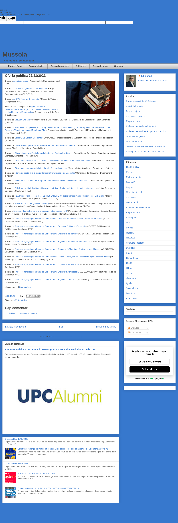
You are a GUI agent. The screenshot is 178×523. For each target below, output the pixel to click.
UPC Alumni (132, 202)
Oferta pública (25, 287)
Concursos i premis (135, 116)
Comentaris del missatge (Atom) (67, 336)
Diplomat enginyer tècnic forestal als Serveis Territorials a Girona (43, 153)
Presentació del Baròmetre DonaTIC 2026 (36, 473)
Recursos (130, 237)
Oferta (129, 263)
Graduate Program (135, 243)
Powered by (149, 378)
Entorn (129, 253)
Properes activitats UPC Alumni (141, 101)
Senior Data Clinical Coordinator (29, 138)
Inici (61, 326)
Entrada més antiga (105, 326)
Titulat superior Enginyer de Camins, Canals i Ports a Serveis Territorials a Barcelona (52, 160)
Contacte (118, 66)
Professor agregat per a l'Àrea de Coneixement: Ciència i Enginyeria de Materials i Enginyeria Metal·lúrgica (62, 257)
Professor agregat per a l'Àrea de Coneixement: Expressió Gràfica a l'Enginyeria (50, 226)
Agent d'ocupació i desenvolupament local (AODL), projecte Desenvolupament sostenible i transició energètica (31, 109)
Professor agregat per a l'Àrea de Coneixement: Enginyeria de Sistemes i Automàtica (52, 241)
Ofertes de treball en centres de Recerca (145, 146)
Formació (130, 182)
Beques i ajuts (133, 111)
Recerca (130, 172)
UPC (128, 222)
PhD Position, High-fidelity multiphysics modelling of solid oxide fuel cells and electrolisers (54, 188)
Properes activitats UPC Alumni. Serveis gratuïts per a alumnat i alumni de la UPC (50, 349)
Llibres (129, 268)
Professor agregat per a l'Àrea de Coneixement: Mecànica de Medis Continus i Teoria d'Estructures (59, 219)
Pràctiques (131, 217)
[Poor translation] (11, 18)
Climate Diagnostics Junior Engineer (31, 88)
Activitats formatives (135, 106)
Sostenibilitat (132, 288)
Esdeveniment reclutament (139, 207)
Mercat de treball (134, 141)
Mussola (14, 54)
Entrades (133, 328)
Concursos (131, 197)
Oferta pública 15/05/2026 (16, 463)
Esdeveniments (133, 177)
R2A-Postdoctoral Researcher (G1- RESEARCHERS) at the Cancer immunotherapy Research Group (60, 196)
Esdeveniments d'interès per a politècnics (146, 131)
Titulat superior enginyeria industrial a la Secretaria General (41, 168)
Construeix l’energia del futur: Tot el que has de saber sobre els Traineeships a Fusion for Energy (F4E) (63, 449)
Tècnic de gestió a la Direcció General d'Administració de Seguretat (45, 173)
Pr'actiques (131, 298)
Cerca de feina (100, 66)
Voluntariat (131, 278)
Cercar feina (132, 258)
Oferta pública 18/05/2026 (16, 439)
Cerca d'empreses (60, 66)
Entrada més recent (15, 326)
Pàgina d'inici (15, 66)
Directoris (130, 293)
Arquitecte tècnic (20, 81)
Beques (129, 187)
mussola (130, 273)
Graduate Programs (135, 136)
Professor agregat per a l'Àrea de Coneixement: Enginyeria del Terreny (46, 234)
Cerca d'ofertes (36, 66)
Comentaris (134, 332)
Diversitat (130, 248)
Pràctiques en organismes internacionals (145, 151)
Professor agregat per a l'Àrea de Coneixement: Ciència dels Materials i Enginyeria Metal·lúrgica (57, 249)
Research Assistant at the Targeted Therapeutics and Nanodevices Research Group (52, 180)
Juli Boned (146, 76)
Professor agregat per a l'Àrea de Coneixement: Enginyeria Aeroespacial (47, 264)
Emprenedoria (133, 121)
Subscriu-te (149, 369)
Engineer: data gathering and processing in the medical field (40, 211)
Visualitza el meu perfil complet (152, 80)
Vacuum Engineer (22, 120)
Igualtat (129, 283)
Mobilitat (130, 233)
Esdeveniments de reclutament (141, 126)
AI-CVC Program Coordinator (26, 99)
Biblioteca (81, 66)
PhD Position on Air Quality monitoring (32, 203)
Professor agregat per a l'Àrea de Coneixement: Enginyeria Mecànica (45, 279)
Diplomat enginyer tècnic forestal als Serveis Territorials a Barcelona (45, 145)
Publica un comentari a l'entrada (23, 313)
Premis (129, 227)
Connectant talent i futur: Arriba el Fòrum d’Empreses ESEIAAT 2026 (48, 488)
